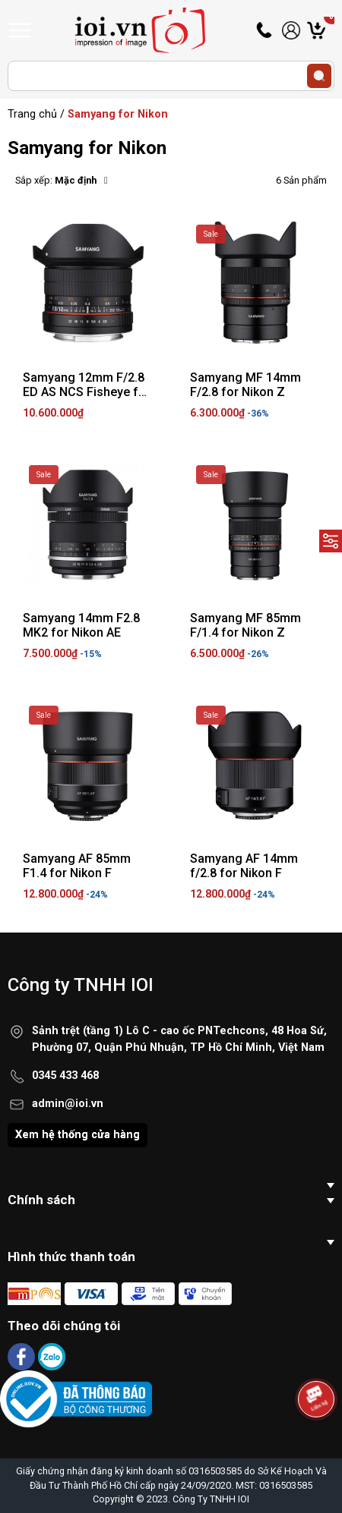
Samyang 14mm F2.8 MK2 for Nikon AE (81, 625)
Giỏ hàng (329, 30)
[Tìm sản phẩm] (171, 76)
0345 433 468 (65, 1075)
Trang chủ (32, 114)
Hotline (265, 30)
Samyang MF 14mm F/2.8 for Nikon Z (245, 384)
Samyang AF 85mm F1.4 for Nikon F (77, 865)
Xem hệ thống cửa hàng (77, 1134)
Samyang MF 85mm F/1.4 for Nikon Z (245, 625)
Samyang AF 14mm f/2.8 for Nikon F (244, 865)
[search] (319, 76)
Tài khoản (291, 30)
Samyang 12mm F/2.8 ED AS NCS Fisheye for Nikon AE (86, 392)
